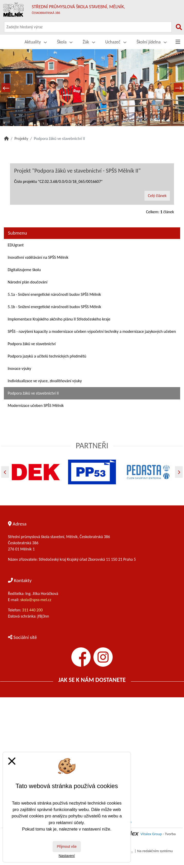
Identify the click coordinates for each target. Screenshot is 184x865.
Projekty (21, 138)
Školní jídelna (152, 42)
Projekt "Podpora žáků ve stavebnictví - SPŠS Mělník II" (77, 170)
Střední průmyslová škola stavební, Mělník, (78, 9)
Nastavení (67, 856)
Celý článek (157, 195)
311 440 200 (33, 610)
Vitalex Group (151, 834)
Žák (89, 42)
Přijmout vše (66, 846)
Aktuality (36, 42)
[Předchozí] (5, 472)
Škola (64, 42)
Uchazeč (115, 42)
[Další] (179, 472)
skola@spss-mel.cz (35, 599)
